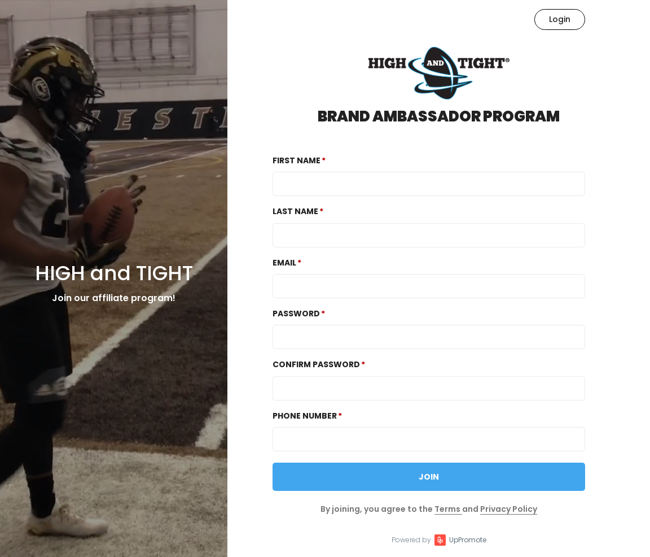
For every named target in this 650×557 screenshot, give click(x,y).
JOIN (429, 476)
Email (284, 262)
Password (296, 313)
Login (559, 19)
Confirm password (316, 364)
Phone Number (305, 415)
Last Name (295, 211)
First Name (296, 160)
